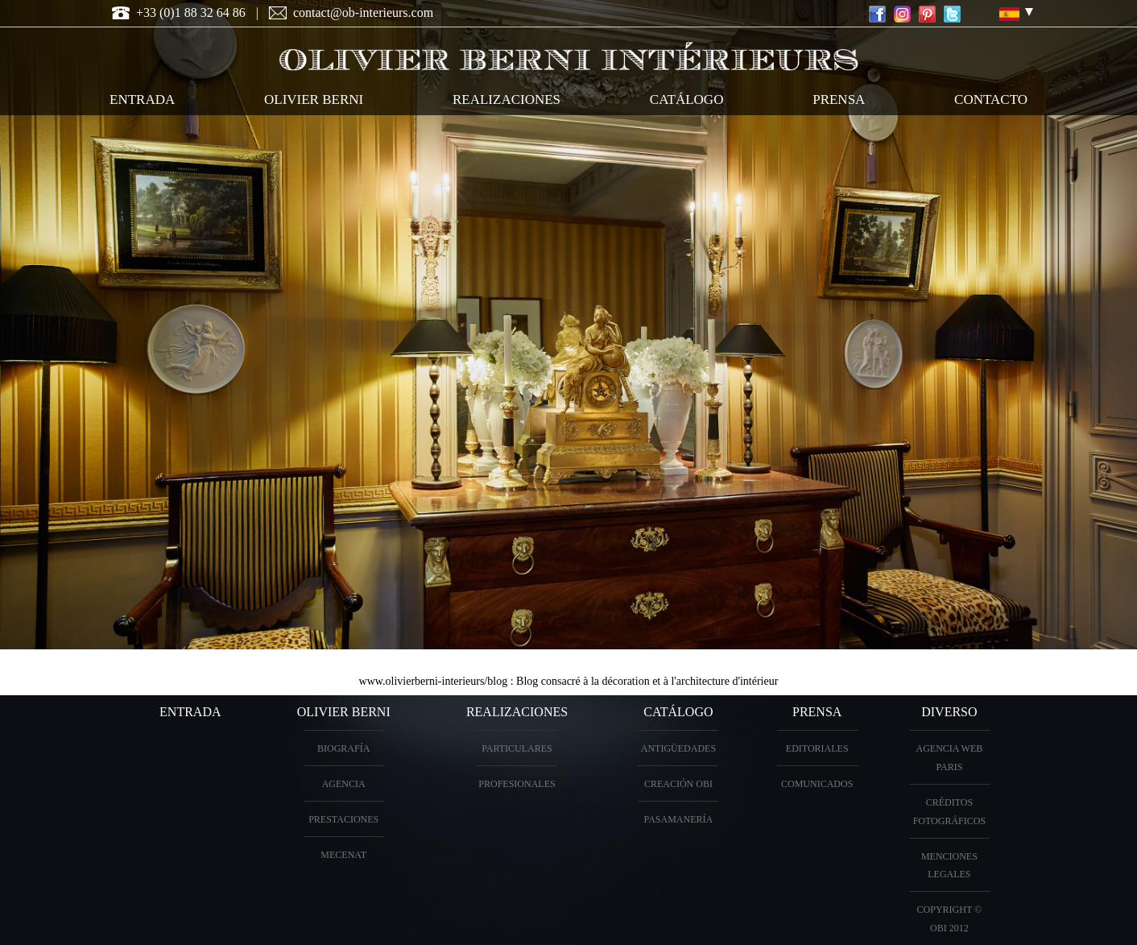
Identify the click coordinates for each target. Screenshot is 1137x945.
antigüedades (678, 748)
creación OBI (678, 784)
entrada (142, 99)
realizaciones (506, 99)
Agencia (344, 784)
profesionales (516, 784)
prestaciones (343, 819)
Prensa (838, 99)
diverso (949, 712)
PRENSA (816, 712)
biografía (343, 748)
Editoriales (817, 748)
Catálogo (678, 712)
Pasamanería (678, 819)
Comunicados (817, 784)
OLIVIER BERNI (313, 99)
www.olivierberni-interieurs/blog (433, 681)
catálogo (687, 99)
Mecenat (343, 854)
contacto (990, 99)
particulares (517, 748)
